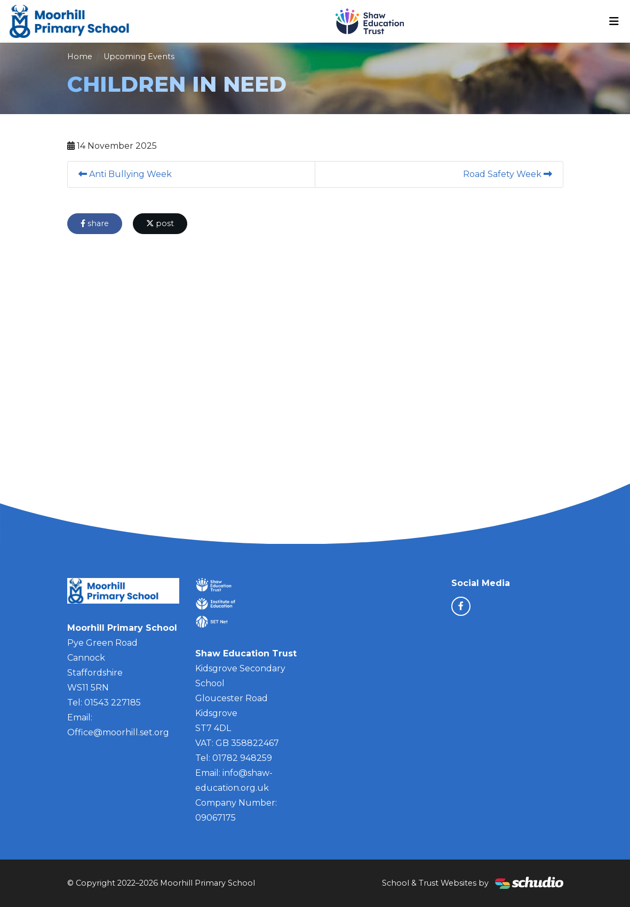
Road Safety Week (507, 174)
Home (79, 56)
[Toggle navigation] (614, 21)
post (160, 223)
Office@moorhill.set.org (118, 732)
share (95, 223)
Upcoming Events (138, 56)
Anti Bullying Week (125, 174)
